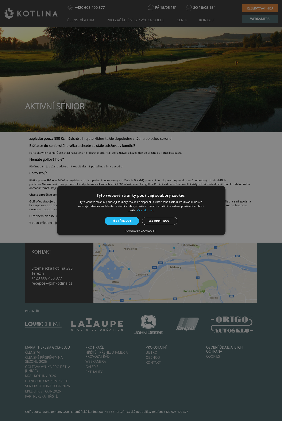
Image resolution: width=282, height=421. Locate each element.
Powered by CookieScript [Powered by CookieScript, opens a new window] (141, 230)
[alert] (141, 210)
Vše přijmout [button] (121, 221)
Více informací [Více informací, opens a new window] (145, 210)
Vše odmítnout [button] (159, 221)
